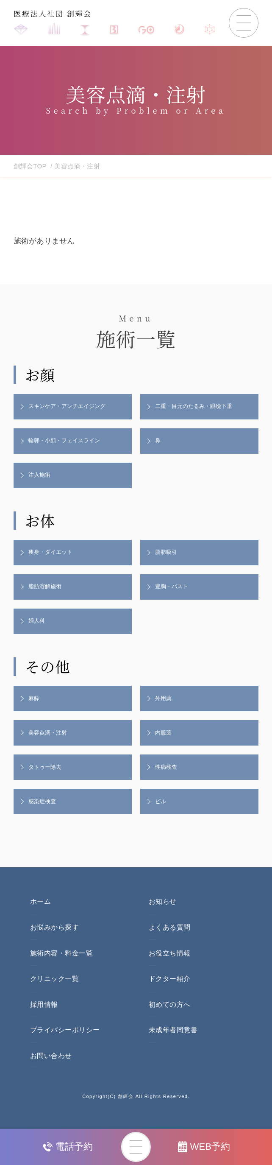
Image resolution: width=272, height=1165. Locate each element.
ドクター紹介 (170, 993)
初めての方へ (170, 1018)
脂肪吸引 (168, 557)
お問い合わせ (51, 1069)
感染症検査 (44, 814)
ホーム (40, 915)
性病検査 (168, 779)
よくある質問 (170, 941)
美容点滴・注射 (50, 743)
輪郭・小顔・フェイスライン (67, 442)
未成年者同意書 (173, 1044)
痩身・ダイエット (53, 557)
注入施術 (41, 478)
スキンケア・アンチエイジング (70, 407)
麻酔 (35, 707)
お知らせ (163, 915)
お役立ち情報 (170, 967)
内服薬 (165, 743)
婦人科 (38, 629)
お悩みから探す (54, 941)
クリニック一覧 (54, 993)
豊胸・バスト (174, 592)
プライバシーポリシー (65, 1044)
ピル (162, 814)
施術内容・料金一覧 (61, 967)
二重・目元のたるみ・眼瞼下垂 (197, 407)
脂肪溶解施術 (47, 592)
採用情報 (44, 1018)
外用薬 (165, 707)
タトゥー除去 (47, 779)
